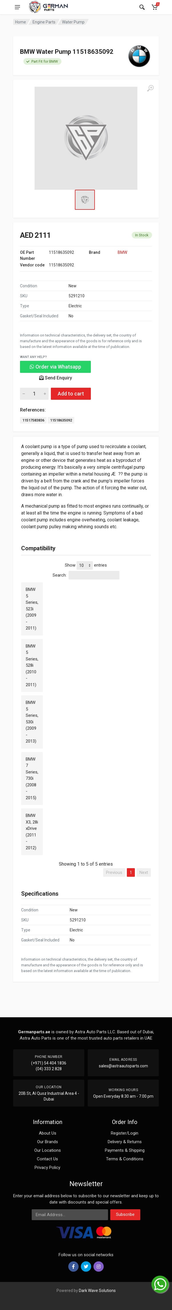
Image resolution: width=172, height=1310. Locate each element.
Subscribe (125, 1214)
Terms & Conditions (124, 1158)
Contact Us (47, 1158)
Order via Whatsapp (55, 367)
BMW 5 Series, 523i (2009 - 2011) (32, 609)
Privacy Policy (47, 1167)
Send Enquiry (55, 378)
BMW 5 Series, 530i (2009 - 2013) (32, 722)
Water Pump (73, 22)
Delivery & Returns (125, 1141)
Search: (86, 575)
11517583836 (33, 420)
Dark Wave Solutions (97, 1290)
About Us (47, 1133)
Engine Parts (44, 22)
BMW (122, 252)
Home (20, 22)
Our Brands (47, 1141)
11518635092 (61, 420)
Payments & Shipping (125, 1150)
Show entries (86, 565)
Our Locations (47, 1150)
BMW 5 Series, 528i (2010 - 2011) (32, 665)
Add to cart (71, 394)
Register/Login (124, 1133)
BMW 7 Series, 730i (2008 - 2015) (32, 778)
